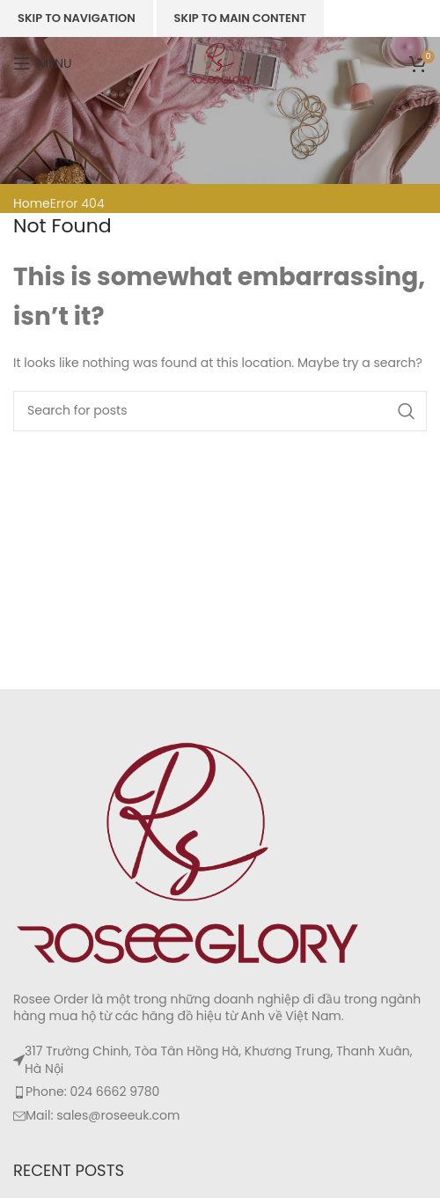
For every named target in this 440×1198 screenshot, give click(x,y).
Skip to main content (240, 18)
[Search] (220, 411)
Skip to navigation (77, 18)
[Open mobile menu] (42, 63)
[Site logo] (219, 62)
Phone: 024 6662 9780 (92, 1091)
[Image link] (189, 852)
